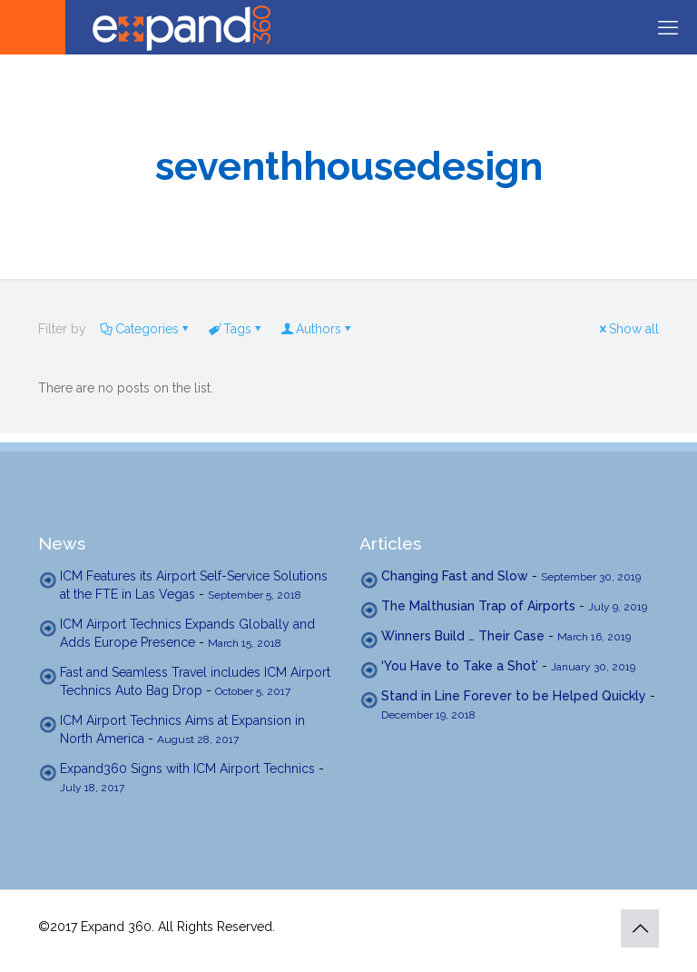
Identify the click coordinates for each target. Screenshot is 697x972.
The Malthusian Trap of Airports (478, 606)
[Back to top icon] (640, 928)
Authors (317, 329)
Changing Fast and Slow (454, 576)
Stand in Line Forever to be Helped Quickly (513, 696)
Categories (145, 329)
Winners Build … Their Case (463, 636)
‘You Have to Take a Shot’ (459, 666)
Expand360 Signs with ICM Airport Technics (187, 768)
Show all (627, 329)
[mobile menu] (668, 27)
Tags (236, 329)
